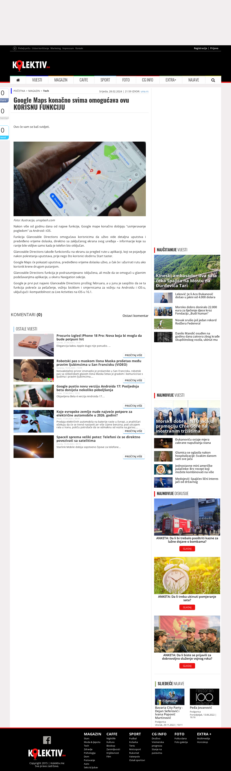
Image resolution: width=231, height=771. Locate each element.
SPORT (105, 80)
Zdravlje (88, 749)
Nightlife (111, 738)
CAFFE (84, 80)
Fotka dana (181, 738)
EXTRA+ (171, 80)
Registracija (200, 48)
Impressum (68, 48)
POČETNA (19, 91)
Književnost (112, 753)
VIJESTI (37, 80)
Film (108, 756)
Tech (46, 91)
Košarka (133, 742)
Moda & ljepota (92, 742)
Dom (86, 756)
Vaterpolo (134, 756)
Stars (86, 738)
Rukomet (134, 753)
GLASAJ (187, 548)
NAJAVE (193, 80)
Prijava (214, 48)
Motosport (135, 749)
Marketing (56, 48)
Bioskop (110, 745)
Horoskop (202, 742)
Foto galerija (181, 742)
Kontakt (79, 48)
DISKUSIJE (173, 493)
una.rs (145, 91)
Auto (86, 763)
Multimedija (203, 738)
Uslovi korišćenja (40, 48)
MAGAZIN (60, 80)
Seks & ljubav (91, 767)
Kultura (110, 742)
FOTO (126, 80)
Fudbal (133, 738)
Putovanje (89, 760)
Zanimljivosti (113, 749)
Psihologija (89, 753)
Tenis (132, 745)
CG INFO (147, 80)
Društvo (156, 738)
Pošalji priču (24, 48)
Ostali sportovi (137, 760)
